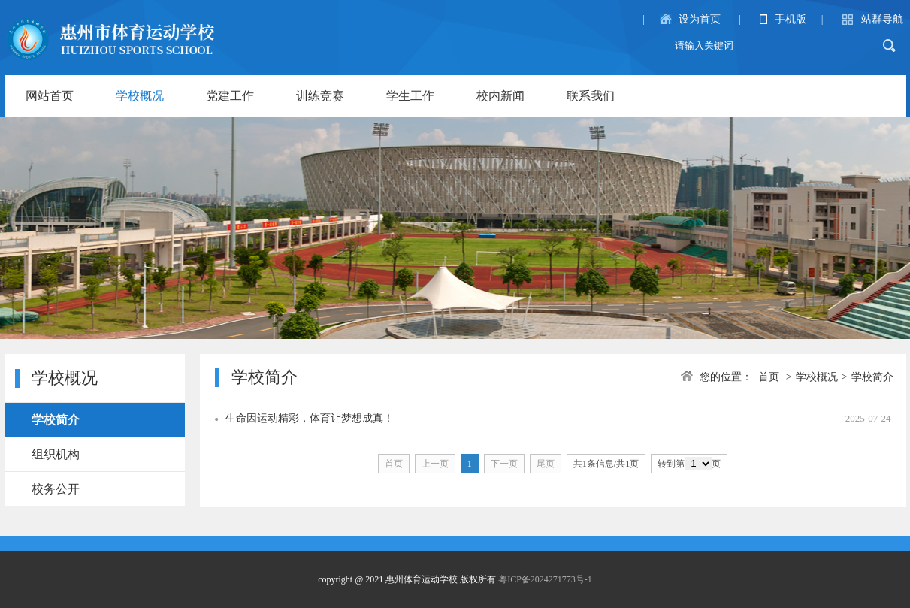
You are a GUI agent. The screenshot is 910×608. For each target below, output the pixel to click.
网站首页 (50, 95)
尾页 (546, 463)
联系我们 (591, 95)
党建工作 (230, 95)
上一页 (435, 463)
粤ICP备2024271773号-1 (545, 579)
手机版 (790, 19)
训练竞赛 (320, 95)
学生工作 (410, 95)
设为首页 (700, 19)
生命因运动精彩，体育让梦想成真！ (309, 418)
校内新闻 (500, 95)
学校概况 (140, 95)
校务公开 (56, 488)
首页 (768, 377)
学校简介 (56, 419)
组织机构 (56, 454)
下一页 (504, 463)
